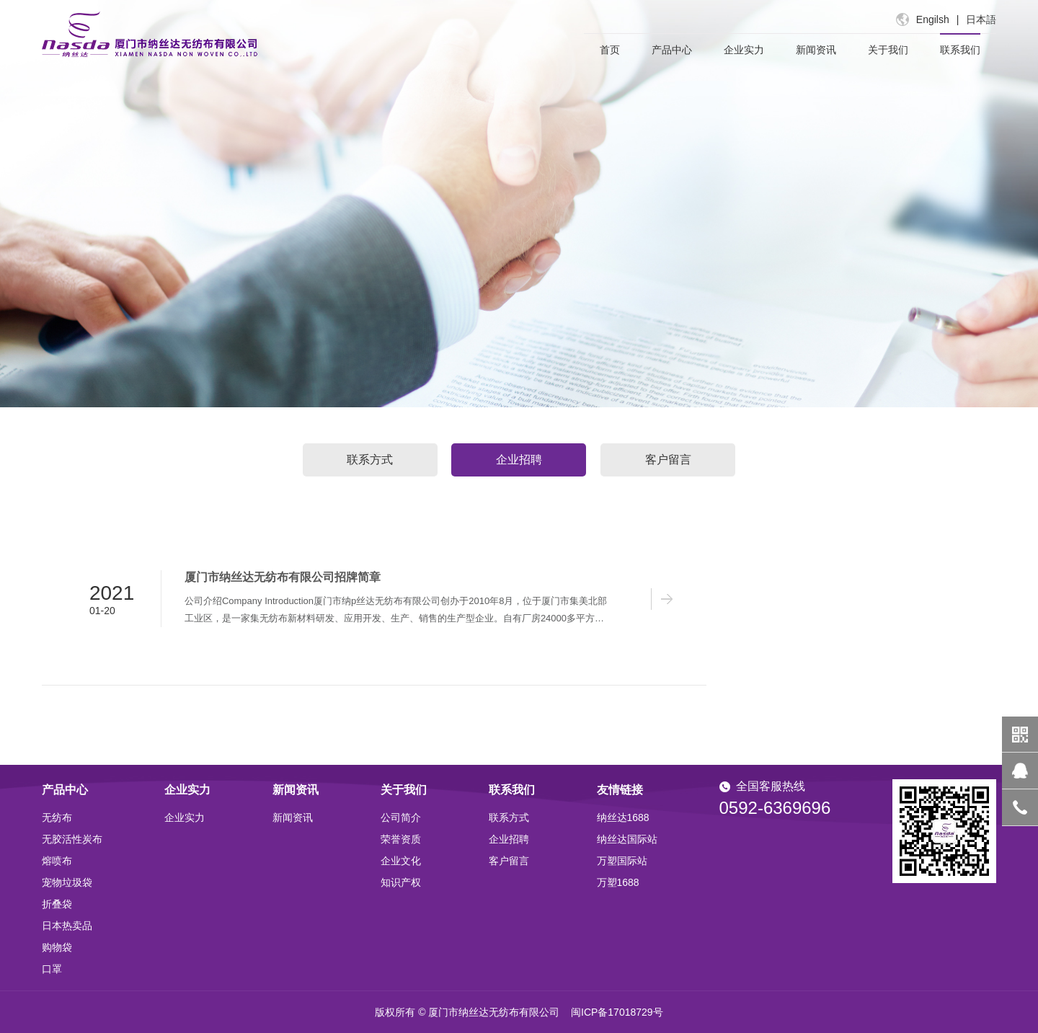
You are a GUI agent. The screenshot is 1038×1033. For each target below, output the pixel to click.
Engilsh (932, 19)
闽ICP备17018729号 (617, 1012)
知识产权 (401, 882)
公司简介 (401, 817)
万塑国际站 (622, 860)
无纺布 (57, 817)
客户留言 (668, 459)
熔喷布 (57, 860)
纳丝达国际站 (627, 839)
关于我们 (888, 50)
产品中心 (672, 50)
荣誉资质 (401, 839)
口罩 (52, 969)
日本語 (981, 19)
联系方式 (370, 459)
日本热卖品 (67, 925)
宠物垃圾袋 (67, 882)
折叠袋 (57, 904)
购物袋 (57, 947)
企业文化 (401, 860)
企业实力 (744, 50)
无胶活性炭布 (72, 839)
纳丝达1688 (623, 817)
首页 (610, 50)
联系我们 (960, 50)
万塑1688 (618, 882)
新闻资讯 (816, 50)
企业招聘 (519, 459)
